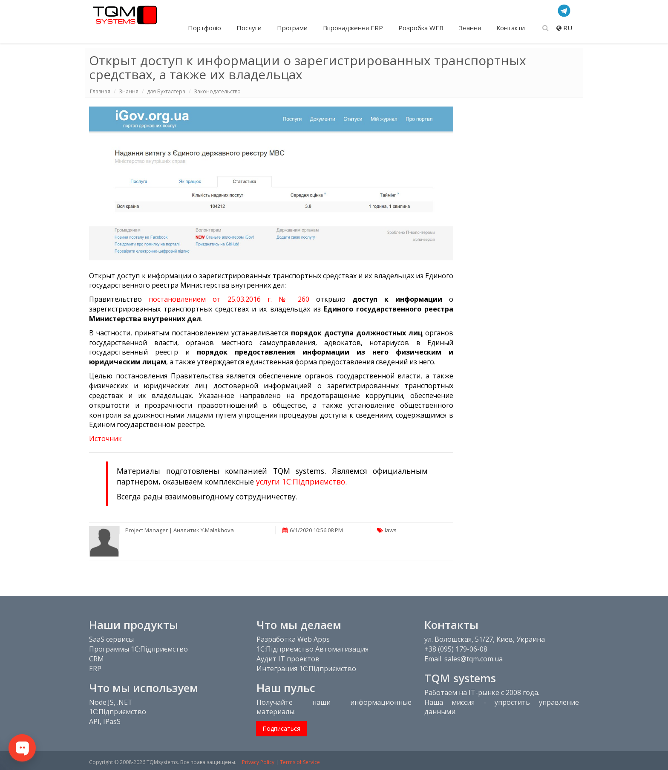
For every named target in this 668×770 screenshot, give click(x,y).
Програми (293, 27)
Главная (100, 91)
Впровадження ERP (354, 27)
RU (564, 27)
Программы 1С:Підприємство (138, 649)
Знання (471, 27)
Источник (105, 438)
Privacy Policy (258, 762)
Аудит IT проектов (288, 658)
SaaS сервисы (111, 639)
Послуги (249, 27)
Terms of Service (300, 762)
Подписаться (281, 728)
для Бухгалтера (166, 91)
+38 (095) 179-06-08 (455, 649)
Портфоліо (205, 27)
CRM (96, 658)
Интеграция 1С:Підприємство (306, 668)
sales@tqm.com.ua (473, 658)
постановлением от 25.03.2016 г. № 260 (229, 299)
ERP (95, 668)
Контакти (510, 27)
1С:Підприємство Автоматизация (312, 649)
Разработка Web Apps (293, 639)
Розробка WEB (421, 27)
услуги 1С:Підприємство (300, 481)
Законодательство (217, 91)
